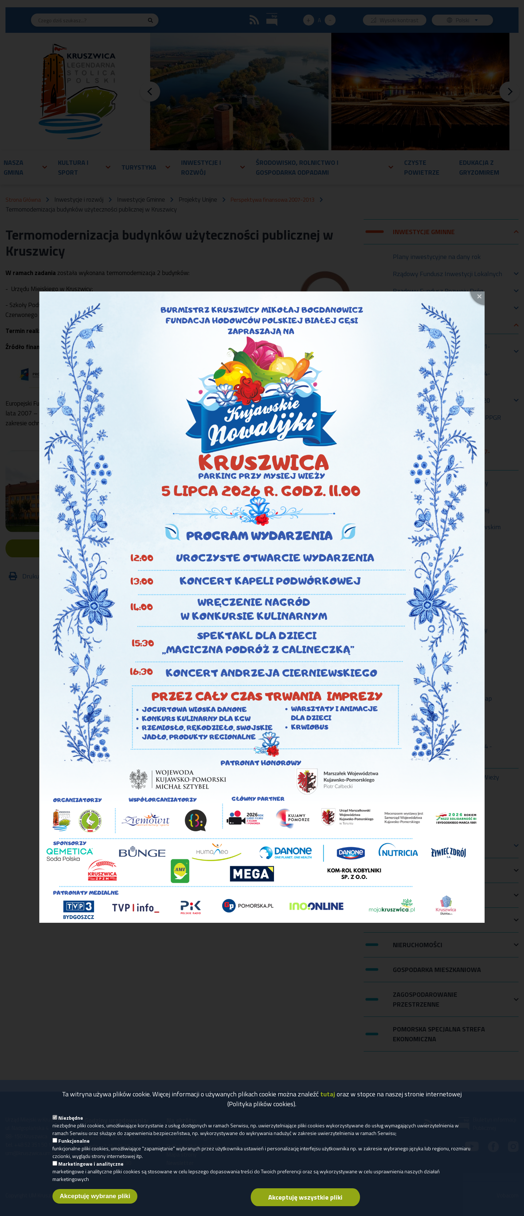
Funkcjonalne (74, 1143)
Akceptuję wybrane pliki (95, 1198)
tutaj (327, 1096)
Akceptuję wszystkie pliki (305, 1199)
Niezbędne (70, 1120)
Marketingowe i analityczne (91, 1166)
